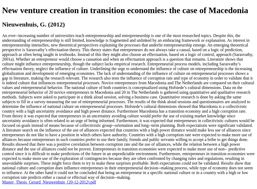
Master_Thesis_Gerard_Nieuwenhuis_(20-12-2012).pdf (49, 182)
